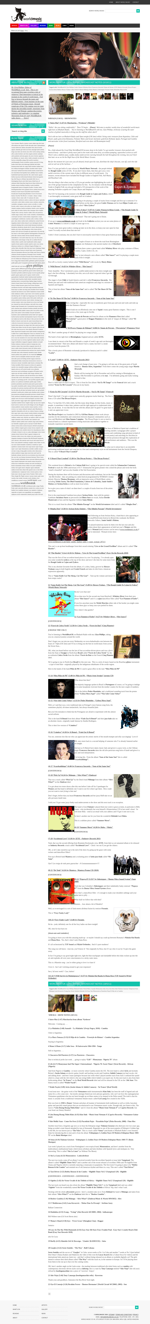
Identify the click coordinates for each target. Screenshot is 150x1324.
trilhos (28, 465)
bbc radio (31, 175)
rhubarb (25, 409)
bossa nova (41, 189)
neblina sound (38, 367)
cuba (15, 221)
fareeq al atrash (24, 250)
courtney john (30, 219)
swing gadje (23, 451)
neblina (31, 367)
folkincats (19, 258)
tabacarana (38, 451)
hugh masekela (33, 287)
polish (19, 392)
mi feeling (23, 358)
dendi (30, 225)
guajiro (14, 275)
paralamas (20, 384)
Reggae (41, 405)
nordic (29, 369)
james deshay (23, 298)
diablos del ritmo (17, 229)
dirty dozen (34, 229)
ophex (13, 375)
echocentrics (15, 239)
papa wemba (37, 381)
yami (16, 488)
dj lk (17, 231)
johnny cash (29, 304)
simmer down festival (18, 434)
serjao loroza (32, 428)
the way (18, 457)
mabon (34, 340)
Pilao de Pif (123, 89)
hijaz (27, 281)
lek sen (42, 327)
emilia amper (37, 242)
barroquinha (23, 172)
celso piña (27, 206)
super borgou (39, 446)
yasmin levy (32, 488)
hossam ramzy (24, 285)
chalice (39, 206)
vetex (28, 472)
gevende (35, 263)
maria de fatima (33, 348)
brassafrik (27, 191)
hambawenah (33, 277)
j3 (35, 296)
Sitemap (112, 1314)
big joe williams (22, 179)
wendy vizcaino (23, 478)
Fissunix (107, 89)
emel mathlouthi (29, 242)
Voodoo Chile (34, 474)
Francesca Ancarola (97, 87)
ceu (31, 206)
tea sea (28, 455)
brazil (32, 191)
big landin (30, 179)
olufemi (37, 373)
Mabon (59, 89)
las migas (26, 325)
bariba (30, 170)
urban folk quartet (27, 469)
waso (42, 476)
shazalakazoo (37, 430)
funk (19, 260)
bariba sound (36, 170)
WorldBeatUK (62, 87)
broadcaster (15, 193)
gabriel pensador (39, 260)
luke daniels (40, 337)
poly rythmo (25, 392)
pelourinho (39, 386)
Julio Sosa (106, 988)
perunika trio (15, 388)
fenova (39, 252)
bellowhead (24, 177)
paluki (32, 381)
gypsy (18, 275)
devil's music (32, 227)
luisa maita (34, 337)
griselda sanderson (22, 272)
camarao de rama (34, 198)
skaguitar (14, 438)
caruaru (25, 204)
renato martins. (34, 407)
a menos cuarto (27, 143)
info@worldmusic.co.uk (109, 1317)
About (15, 1317)
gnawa (14, 268)
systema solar (31, 451)
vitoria (28, 474)
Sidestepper (101, 89)
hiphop (31, 281)
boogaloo (26, 187)
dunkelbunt (15, 237)
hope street (39, 283)
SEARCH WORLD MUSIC (96, 11)
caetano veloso (16, 198)
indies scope (24, 293)
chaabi (35, 206)
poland (42, 390)
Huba (90, 89)
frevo (13, 260)
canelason (21, 200)
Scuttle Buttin (37, 423)
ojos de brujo (19, 373)
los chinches (37, 333)
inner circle (31, 293)
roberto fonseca (34, 411)
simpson (35, 434)
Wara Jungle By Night (18, 476)
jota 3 (26, 306)
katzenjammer (29, 317)
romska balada (33, 413)
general (30, 263)
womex (25, 480)
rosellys (31, 415)
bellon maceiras (16, 177)
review (40, 407)
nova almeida (35, 369)
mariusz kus (33, 350)
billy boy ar (36, 179)
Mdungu (86, 89)
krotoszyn (27, 323)
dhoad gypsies (40, 227)
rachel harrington (29, 398)
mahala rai (36, 342)
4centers (17, 143)
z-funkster (39, 490)
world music (33, 480)
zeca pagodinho (27, 492)
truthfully (38, 465)
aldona (23, 147)
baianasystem (16, 166)
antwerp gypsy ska (25, 156)
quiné (41, 396)
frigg (16, 260)
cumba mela (25, 221)
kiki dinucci (27, 319)
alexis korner (38, 147)
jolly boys (36, 304)
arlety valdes (28, 158)
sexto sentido (23, 430)
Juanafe (93, 988)
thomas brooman (26, 457)
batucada (23, 175)
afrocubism (15, 145)
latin (30, 325)
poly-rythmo (40, 392)
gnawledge (28, 268)
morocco (39, 361)
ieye (25, 291)
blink (18, 183)
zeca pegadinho (36, 492)
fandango (39, 248)
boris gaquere (26, 189)
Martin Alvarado (122, 87)
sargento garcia (23, 423)
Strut (136, 988)
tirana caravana (30, 459)
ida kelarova (20, 291)
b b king (40, 162)
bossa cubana (34, 189)
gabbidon (32, 260)
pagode (38, 379)
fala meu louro (31, 248)
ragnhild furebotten (36, 400)
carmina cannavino (38, 202)
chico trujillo (39, 210)
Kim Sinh (115, 988)
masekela (31, 352)
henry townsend (21, 281)
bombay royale (29, 185)
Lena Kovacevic (59, 991)
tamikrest (18, 453)
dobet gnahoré (25, 233)
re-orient (20, 405)
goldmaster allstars (17, 270)
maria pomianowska (24, 350)
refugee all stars (34, 405)
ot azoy (32, 377)
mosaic (20, 363)
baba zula (21, 164)
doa (13, 233)
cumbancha (32, 221)
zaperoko (14, 492)
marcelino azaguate (29, 346)
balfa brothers (32, 166)
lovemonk (38, 335)
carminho (14, 204)
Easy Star (90, 991)
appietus (41, 156)
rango (32, 402)
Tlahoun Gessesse (123, 988)
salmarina (18, 419)
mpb (29, 363)
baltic (37, 168)
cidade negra (15, 214)
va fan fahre (39, 469)
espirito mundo (24, 244)
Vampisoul (132, 988)
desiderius (15, 227)
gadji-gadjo (15, 263)
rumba (19, 417)
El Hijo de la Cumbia (116, 991)
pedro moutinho (19, 386)
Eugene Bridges (34, 246)
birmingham (15, 181)
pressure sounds (36, 394)
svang (18, 451)
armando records (37, 158)
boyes (22, 191)
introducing (15, 296)
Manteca (95, 89)
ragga (22, 400)
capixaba (42, 200)
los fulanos (25, 335)
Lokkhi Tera (15, 333)
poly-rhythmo (33, 392)
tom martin (28, 461)
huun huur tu (15, 289)
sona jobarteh (19, 442)
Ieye (69, 991)
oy (17, 379)
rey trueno (19, 409)
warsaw (27, 476)
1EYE (116, 87)
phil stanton (38, 388)
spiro (40, 444)
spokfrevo (15, 446)
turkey (14, 467)
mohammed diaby (17, 361)
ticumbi (17, 459)
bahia (38, 164)
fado (25, 248)
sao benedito (15, 423)
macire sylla (40, 340)
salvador (26, 419)
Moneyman (99, 988)
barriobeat (17, 172)
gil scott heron (22, 266)
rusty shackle (24, 417)
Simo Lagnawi (28, 434)
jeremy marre (26, 300)
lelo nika (14, 329)
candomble (15, 200)
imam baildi (40, 291)
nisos (17, 369)
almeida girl (19, 149)
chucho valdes (28, 212)
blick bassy (28, 181)
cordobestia (22, 219)
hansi (17, 279)
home (111, 2)
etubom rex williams (23, 246)
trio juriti (33, 465)
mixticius (38, 358)
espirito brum (16, 244)
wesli (30, 478)
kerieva (22, 319)
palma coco (15, 381)
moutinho (25, 363)
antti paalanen (16, 156)
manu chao (20, 346)
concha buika (27, 216)
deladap (19, 225)
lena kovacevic (21, 329)
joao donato (27, 302)
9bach (21, 143)
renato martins (25, 407)
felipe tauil (33, 252)
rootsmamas (40, 413)
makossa (23, 344)
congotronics (35, 216)
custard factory (40, 221)
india (13, 293)
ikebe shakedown (32, 291)
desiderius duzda (23, 227)
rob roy (27, 411)
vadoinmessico (16, 472)
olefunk (25, 373)
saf (40, 417)
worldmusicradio (31, 486)
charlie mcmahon (26, 208)
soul (15, 444)
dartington (35, 223)
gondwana (26, 270)
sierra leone (41, 432)
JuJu (110, 988)
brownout (39, 193)
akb (27, 145)
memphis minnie (25, 356)
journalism (31, 306)
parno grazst (35, 384)
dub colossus (18, 235)
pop (13, 394)
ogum (13, 373)
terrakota (33, 455)
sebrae (14, 425)
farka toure (32, 250)
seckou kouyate (27, 425)
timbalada (23, 459)
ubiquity (28, 467)
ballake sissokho (30, 168)
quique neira (15, 398)
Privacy (135, 1314)
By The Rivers (22, 195)
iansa (29, 289)
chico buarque (31, 210)
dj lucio (21, 231)
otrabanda (37, 377)
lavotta (25, 327)
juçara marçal (38, 306)
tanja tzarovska (29, 453)
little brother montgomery (37, 331)
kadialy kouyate (30, 312)
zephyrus (14, 494)
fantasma (17, 250)
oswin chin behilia (24, 377)
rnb (24, 411)
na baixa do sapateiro (35, 365)
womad (20, 480)
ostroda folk (15, 377)
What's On (24, 25)
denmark (34, 225)
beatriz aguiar (38, 175)
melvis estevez (16, 356)
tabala (13, 453)
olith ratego (31, 373)
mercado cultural (35, 356)
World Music (87, 988)
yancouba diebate (23, 488)
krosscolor (20, 323)
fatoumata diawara (21, 252)
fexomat (23, 256)
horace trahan (16, 285)
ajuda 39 (23, 145)
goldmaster (40, 268)
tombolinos (21, 463)
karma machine (20, 317)
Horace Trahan (66, 89)
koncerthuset (36, 321)
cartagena (20, 204)
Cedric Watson (78, 87)
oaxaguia (30, 371)
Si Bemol (81, 89)
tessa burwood (40, 455)
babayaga (27, 164)
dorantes (41, 233)
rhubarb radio (31, 409)
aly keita (28, 149)
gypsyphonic (15, 277)
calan (22, 198)
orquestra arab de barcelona (27, 375)
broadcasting (22, 193)
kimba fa (14, 321)
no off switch (23, 369)
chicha (25, 210)
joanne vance (20, 302)
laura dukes (19, 327)
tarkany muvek (21, 455)
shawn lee (30, 430)
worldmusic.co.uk (19, 486)
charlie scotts (35, 208)
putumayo (37, 396)
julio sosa (33, 310)
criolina (36, 219)
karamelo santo (16, 314)
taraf (35, 453)
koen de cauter (28, 321)
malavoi (28, 344)
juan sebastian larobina (26, 308)
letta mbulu (29, 329)
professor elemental (20, 396)
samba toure (24, 421)
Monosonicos (97, 991)
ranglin (28, 402)
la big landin (33, 323)
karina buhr (32, 314)
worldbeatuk (27, 483)
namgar (26, 367)
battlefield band (16, 175)
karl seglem (39, 314)
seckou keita (19, 425)
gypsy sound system (34, 275)
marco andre (15, 348)
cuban (19, 221)
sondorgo (26, 442)
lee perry (29, 327)
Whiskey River (87, 87)
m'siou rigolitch (27, 340)
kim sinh (41, 319)
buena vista (15, 195)
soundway (29, 444)
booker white (38, 187)
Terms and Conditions (124, 1314)
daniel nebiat (21, 223)
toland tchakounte (19, 461)
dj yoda (40, 231)
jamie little (30, 298)
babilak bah (33, 164)
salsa (22, 419)
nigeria (14, 369)
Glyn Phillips (70, 87)
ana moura (23, 151)
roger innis (17, 413)
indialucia (18, 293)
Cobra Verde (74, 89)
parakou (14, 384)
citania (21, 214)
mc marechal (33, 354)
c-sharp (39, 195)
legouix (34, 327)
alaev (35, 145)
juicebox (40, 308)
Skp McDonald (32, 438)
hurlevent (40, 287)
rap (35, 402)
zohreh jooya (31, 494)
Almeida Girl (83, 991)
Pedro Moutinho (115, 89)
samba (19, 421)
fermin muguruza (22, 254)
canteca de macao (34, 200)
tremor (24, 465)
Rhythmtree (39, 409)
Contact (45, 1317)
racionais (37, 398)
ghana (40, 263)
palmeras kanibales (24, 381)
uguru (32, 467)
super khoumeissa (23, 449)
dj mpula (26, 231)
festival (19, 256)
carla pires (15, 202)
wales (40, 474)
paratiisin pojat (27, 384)
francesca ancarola (37, 258)
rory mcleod (15, 415)
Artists (14, 25)
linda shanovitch (16, 331)
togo (13, 461)
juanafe (35, 308)
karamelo (37, 312)
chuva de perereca (37, 212)
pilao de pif (19, 390)
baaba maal (15, 164)
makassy (18, 344)
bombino (36, 185)
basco (37, 172)
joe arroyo (34, 302)
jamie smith (36, 298)
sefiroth (34, 425)
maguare (30, 342)
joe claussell (15, 304)
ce (38, 204)
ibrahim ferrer (35, 289)
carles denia (21, 202)
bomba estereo (16, 185)
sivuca (22, 436)
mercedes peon (16, 358)
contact (136, 2)
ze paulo (19, 492)
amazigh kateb (35, 149)
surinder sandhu (34, 449)
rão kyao (21, 398)
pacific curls (27, 379)
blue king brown (28, 183)
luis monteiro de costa (24, 337)
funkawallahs (25, 260)
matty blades (38, 352)
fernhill (39, 254)
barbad (20, 170)
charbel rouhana (16, 208)
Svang (66, 991)
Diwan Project (132, 87)
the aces (14, 457)
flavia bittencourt (36, 256)
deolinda (39, 225)
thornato (33, 457)
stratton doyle (22, 446)
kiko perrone (35, 319)
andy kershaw (19, 154)
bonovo (21, 187)
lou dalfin (32, 335)
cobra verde (26, 214)
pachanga (21, 379)
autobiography (16, 162)
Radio (72, 25)
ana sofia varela (31, 151)
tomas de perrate (36, 461)
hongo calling (32, 283)
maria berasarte (23, 348)
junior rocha (21, 312)
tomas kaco (15, 463)
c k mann (30, 195)
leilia (38, 327)
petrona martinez (24, 388)
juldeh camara (26, 310)
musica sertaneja (36, 363)
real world (26, 405)
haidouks (22, 277)
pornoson (17, 394)
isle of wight (22, 296)
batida (41, 172)
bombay (22, 185)
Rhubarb (76, 988)
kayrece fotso (37, 317)
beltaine (30, 177)
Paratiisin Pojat (105, 991)
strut (27, 446)
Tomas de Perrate (109, 87)
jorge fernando (20, 306)
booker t (31, 187)
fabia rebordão (19, 248)
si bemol (19, 432)
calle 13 (26, 198)
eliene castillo (19, 242)
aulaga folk (25, 160)
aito (19, 145)
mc (28, 354)
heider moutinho (33, 279)
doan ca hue (17, 233)
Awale (22, 162)
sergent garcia (24, 428)
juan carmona (16, 308)
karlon (14, 317)
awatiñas (26, 162)
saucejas (30, 423)
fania (13, 250)
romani (26, 413)
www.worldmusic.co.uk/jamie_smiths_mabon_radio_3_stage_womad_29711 (76, 542)
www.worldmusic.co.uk (66, 221)
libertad (35, 329)
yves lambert (32, 490)
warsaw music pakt (35, 476)
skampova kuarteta (22, 438)
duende (32, 235)
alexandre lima (30, 147)
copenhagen (15, 219)
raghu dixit (27, 400)
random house (21, 402)
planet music (32, 390)
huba (27, 287)
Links (65, 25)
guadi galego (41, 272)
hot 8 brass (31, 285)
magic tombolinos (17, 342)
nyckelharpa (24, 371)
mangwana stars (36, 344)
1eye (13, 143)
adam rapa (36, 143)
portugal (22, 394)
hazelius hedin (23, 279)
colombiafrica (40, 214)
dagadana (14, 223)
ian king (25, 289)
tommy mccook (30, 463)
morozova (15, 363)
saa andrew (32, 417)
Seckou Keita (53, 89)
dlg (43, 231)
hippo (35, 281)
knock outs (20, 321)
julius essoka (40, 310)
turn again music (20, 467)
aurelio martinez (33, 160)
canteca (26, 200)
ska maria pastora (36, 436)
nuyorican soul (16, 371)
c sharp (35, 195)
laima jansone (19, 325)
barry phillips (31, 172)
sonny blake (37, 442)
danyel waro (28, 223)
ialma (21, 289)
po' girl (38, 390)
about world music (123, 2)
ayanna (31, 162)
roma (22, 413)
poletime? (15, 392)
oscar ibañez (39, 375)
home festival (24, 283)
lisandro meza (25, 331)
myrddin (18, 365)
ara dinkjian (15, 158)
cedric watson (20, 206)
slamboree (40, 438)
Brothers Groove (31, 193)
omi (41, 373)
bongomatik (15, 187)
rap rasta (38, 402)
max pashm (23, 354)
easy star (34, 237)
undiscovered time (17, 469)
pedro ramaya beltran (30, 386)
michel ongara (31, 358)
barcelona (25, 170)
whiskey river (35, 478)
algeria (14, 149)
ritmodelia (20, 411)
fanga (43, 248)
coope (40, 216)
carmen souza (29, 202)
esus (38, 244)
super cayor (15, 449)
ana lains (18, 151)
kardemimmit (25, 314)
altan (24, 149)
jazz (41, 298)
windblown (15, 480)
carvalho (34, 204)
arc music (21, 158)
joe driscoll (22, 304)
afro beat (41, 143)
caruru (30, 204)
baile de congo (24, 166)
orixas (17, 375)
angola (31, 154)
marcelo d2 (38, 346)
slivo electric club (17, 440)
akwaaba (31, 145)
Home (22, 30)
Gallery (34, 25)
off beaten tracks (38, 371)
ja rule (38, 296)
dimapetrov (27, 229)
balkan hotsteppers (19, 168)
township (37, 463)
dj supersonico (33, 231)
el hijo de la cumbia (32, 239)
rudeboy (14, 417)
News (51, 25)
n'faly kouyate (25, 365)
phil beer (32, 388)
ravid (16, 405)
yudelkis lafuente (23, 490)
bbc (27, 175)
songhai (31, 442)
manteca (14, 346)
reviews (14, 409)
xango (38, 486)
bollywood (39, 183)
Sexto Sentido (75, 991)
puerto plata (30, 396)
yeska (37, 488)
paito (42, 379)
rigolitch (14, 411)
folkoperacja (25, 258)
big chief (14, 179)
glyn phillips (34, 265)
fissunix (28, 256)
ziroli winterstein (22, 494)
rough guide (37, 415)
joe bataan (40, 302)
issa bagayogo (30, 296)
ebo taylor (39, 237)
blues (34, 183)
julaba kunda (18, 310)
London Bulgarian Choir (26, 333)
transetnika (18, 465)
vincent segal (22, 474)
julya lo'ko (15, 312)
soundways (35, 444)
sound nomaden (21, 444)
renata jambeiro (16, 407)
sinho (18, 436)
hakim (27, 277)
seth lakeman (15, 430)
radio (41, 398)
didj (23, 229)
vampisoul (23, 472)
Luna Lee (20, 340)
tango (22, 453)
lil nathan (40, 329)
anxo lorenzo (35, 156)
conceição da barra (17, 216)
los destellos (18, 335)
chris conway (20, 212)
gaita (19, 263)
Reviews (43, 25)
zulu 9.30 (38, 494)
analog (38, 151)
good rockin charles (35, 270)
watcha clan (15, 478)
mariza (39, 350)
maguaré (25, 342)
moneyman (25, 361)
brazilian (36, 191)
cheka (21, 210)
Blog (58, 25)
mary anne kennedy (22, 352)
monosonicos (33, 361)
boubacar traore (16, 191)
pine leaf (25, 390)
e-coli (20, 237)
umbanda (37, 467)
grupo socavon (32, 272)
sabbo (37, 417)
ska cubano (27, 436)
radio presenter (16, 400)
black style (22, 181)
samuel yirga (32, 421)
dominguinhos (34, 233)
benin (34, 177)
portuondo (28, 394)
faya (28, 252)
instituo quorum (39, 293)
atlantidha (19, 160)
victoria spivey (34, 472)
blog (21, 183)
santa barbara (39, 421)
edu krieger (22, 239)
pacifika (33, 379)
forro (30, 258)
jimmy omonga (35, 300)
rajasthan (14, 402)
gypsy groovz (24, 275)
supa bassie (32, 446)
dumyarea (37, 235)
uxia (34, 469)
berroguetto (39, 177)
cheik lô (16, 210)
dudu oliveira (26, 235)
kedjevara (17, 319)
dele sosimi (24, 225)
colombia (33, 214)
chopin (14, 212)
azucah (36, 162)
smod (38, 440)
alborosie (18, 147)
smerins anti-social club (29, 440)
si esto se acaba (26, 432)
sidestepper (34, 432)
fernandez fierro (32, 254)
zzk (42, 494)
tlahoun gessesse (39, 459)
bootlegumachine (17, 189)
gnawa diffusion (20, 268)
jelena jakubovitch (17, 300)
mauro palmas (16, 354)
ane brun (26, 154)
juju (13, 310)
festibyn (14, 256)
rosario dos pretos (24, 415)
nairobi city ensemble (18, 367)
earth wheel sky (26, 237)
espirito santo (33, 244)
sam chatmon (33, 419)
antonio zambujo (38, 154)
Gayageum (25, 263)
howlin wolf (22, 287)
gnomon (34, 268)
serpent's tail (39, 428)
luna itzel (14, 340)
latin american (36, 325)
